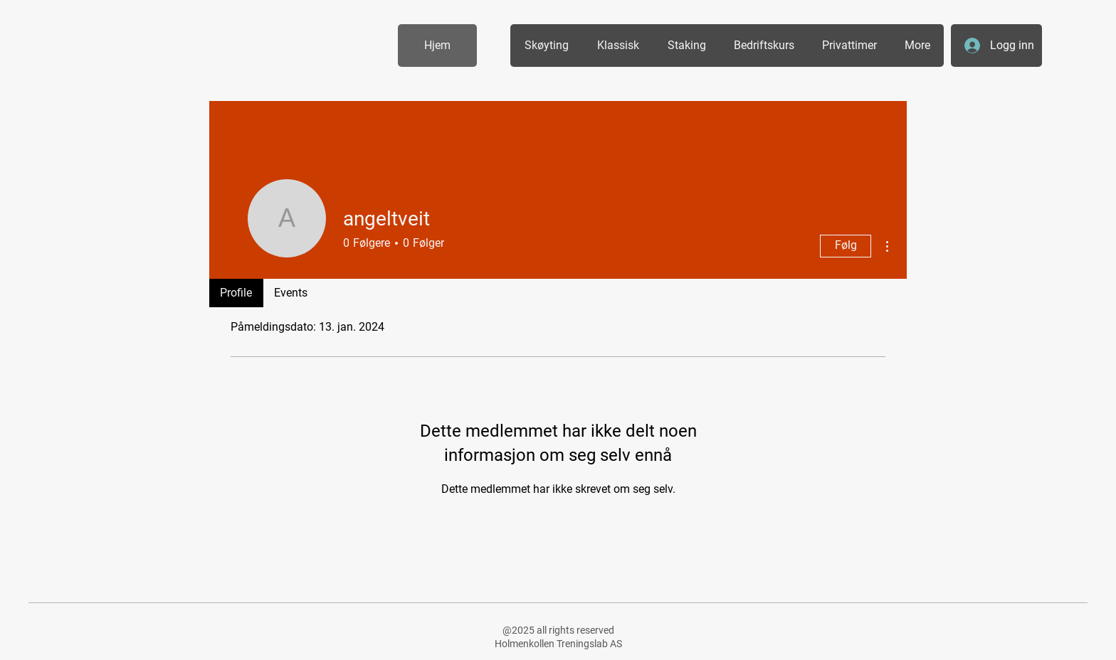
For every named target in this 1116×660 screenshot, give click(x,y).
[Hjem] (437, 45)
